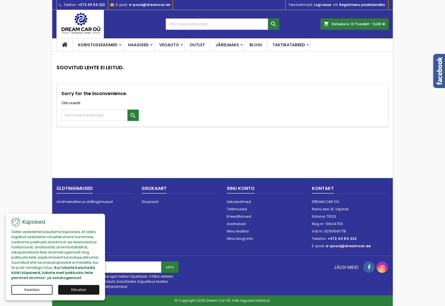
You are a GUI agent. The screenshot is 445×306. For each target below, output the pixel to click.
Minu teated (238, 231)
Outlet (197, 45)
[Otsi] (222, 24)
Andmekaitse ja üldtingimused (84, 201)
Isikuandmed (239, 201)
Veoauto (169, 45)
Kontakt (323, 188)
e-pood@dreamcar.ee (149, 4)
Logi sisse (322, 4)
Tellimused (237, 209)
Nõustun (78, 289)
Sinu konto (241, 188)
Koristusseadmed (97, 45)
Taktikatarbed (288, 45)
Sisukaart (150, 201)
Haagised (138, 45)
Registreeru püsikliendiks (362, 4)
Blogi (255, 45)
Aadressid (236, 224)
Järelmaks (227, 45)
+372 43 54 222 (91, 4)
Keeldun (32, 289)
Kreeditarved (239, 216)
